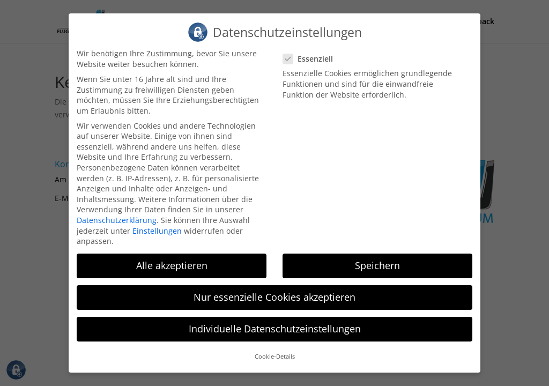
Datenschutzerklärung (117, 211)
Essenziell (312, 50)
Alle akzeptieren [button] (171, 256)
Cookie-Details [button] (275, 348)
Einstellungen (157, 222)
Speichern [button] (377, 256)
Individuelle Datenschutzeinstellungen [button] (275, 320)
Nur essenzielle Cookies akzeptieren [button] (274, 288)
